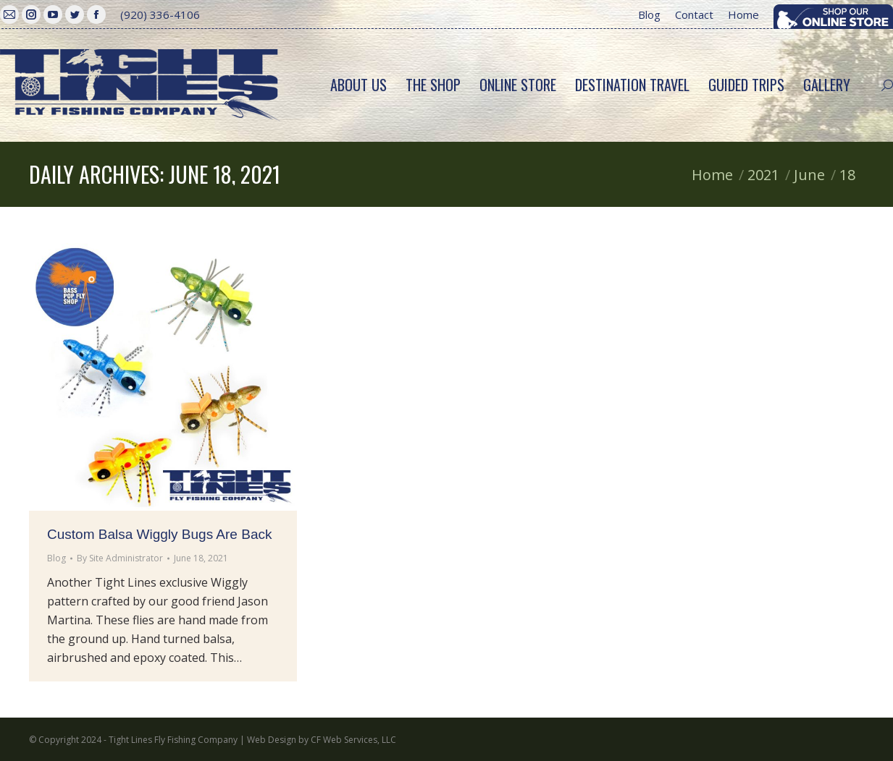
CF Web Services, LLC (353, 740)
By (120, 558)
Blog (56, 558)
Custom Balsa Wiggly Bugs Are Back (159, 534)
